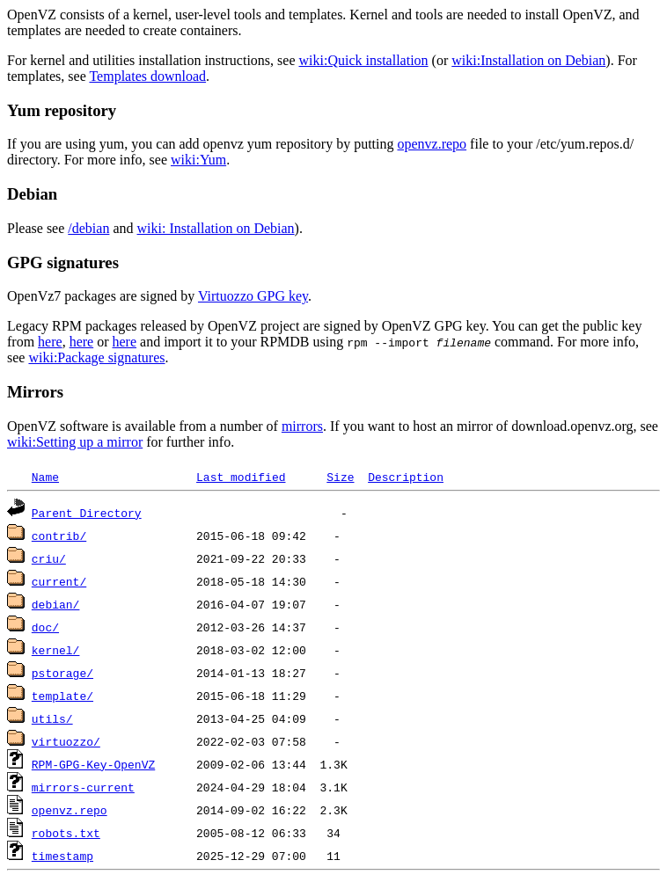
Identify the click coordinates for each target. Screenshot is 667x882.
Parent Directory (87, 513)
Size (340, 477)
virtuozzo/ (66, 741)
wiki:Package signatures (96, 357)
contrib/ (59, 535)
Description (405, 477)
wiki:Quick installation (364, 60)
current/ (59, 581)
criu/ (49, 558)
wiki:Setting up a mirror (75, 441)
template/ (62, 695)
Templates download (147, 76)
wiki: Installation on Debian (216, 228)
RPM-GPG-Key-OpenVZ (93, 764)
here (50, 341)
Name (45, 477)
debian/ (56, 604)
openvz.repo (431, 143)
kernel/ (56, 650)
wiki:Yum (198, 159)
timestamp (62, 856)
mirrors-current (83, 787)
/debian (88, 228)
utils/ (52, 718)
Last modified (240, 477)
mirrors (302, 426)
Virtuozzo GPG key (253, 295)
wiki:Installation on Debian (528, 60)
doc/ (45, 627)
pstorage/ (62, 673)
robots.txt (66, 833)
